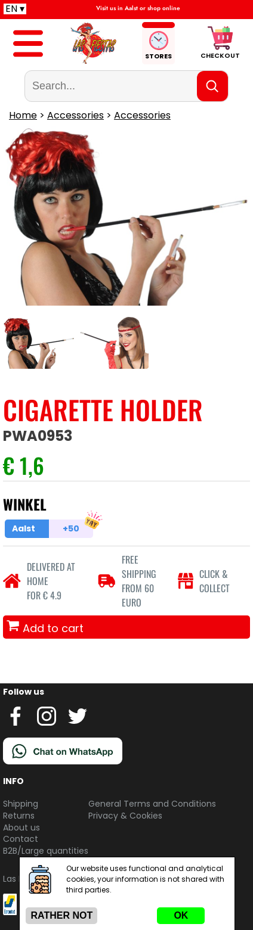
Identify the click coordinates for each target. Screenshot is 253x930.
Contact (20, 839)
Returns (19, 816)
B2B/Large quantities (45, 851)
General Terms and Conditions (152, 804)
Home (23, 115)
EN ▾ (14, 9)
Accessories (75, 115)
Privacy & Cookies (125, 816)
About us (21, 827)
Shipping (20, 804)
